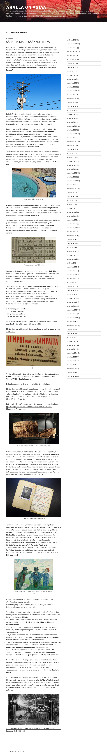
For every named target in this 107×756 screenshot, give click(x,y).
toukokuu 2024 (72, 118)
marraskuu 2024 (72, 99)
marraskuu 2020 (72, 282)
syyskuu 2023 (71, 149)
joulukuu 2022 (71, 185)
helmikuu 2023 (72, 177)
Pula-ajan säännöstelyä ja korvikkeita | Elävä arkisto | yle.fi (28, 384)
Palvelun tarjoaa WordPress (15, 751)
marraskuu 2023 (72, 142)
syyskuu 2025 (71, 67)
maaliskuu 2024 (72, 126)
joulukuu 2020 (71, 279)
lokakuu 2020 (71, 286)
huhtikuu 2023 (72, 169)
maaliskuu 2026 (72, 44)
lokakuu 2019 (71, 329)
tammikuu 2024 (72, 134)
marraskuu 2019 (72, 326)
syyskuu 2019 (71, 333)
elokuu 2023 (71, 153)
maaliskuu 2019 (72, 353)
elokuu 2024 (71, 110)
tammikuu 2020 (72, 318)
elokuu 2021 (71, 247)
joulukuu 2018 (71, 365)
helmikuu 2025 (72, 87)
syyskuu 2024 (71, 106)
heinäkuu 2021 (72, 251)
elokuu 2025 (71, 71)
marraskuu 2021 (72, 236)
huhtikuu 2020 (72, 306)
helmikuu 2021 (72, 271)
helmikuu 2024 (72, 130)
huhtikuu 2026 (72, 40)
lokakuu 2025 (71, 63)
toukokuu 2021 (72, 259)
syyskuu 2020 (71, 290)
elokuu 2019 (71, 337)
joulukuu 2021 (71, 232)
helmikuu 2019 (72, 357)
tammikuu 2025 (72, 91)
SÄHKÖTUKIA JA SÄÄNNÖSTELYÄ (28, 41)
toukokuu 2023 (72, 165)
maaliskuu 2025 (72, 83)
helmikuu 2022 (72, 224)
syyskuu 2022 (71, 196)
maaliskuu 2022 (72, 220)
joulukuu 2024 (71, 95)
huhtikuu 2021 (71, 263)
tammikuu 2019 (72, 361)
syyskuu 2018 (71, 376)
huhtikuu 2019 (71, 349)
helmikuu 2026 (72, 48)
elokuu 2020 (71, 294)
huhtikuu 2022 (71, 216)
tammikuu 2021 (72, 275)
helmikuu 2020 (72, 314)
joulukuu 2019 (71, 322)
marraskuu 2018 (72, 369)
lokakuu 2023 (71, 146)
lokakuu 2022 (71, 192)
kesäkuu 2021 (71, 255)
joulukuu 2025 (71, 56)
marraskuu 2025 (72, 59)
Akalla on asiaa (26, 7)
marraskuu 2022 (72, 189)
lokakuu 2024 (71, 102)
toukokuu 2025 (72, 79)
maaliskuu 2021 (72, 267)
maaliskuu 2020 (72, 310)
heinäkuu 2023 (72, 157)
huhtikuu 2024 (72, 122)
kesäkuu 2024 (71, 114)
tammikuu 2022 (72, 228)
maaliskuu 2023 (72, 173)
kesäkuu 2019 (71, 341)
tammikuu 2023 (72, 181)
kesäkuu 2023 (71, 161)
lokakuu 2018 (71, 372)
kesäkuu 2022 (71, 208)
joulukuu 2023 (71, 138)
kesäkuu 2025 (71, 75)
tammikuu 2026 (72, 52)
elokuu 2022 (71, 200)
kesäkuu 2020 (72, 298)
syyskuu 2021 (71, 243)
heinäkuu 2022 (72, 204)
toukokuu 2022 (72, 212)
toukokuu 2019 (72, 345)
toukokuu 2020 (72, 302)
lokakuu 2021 (71, 239)
